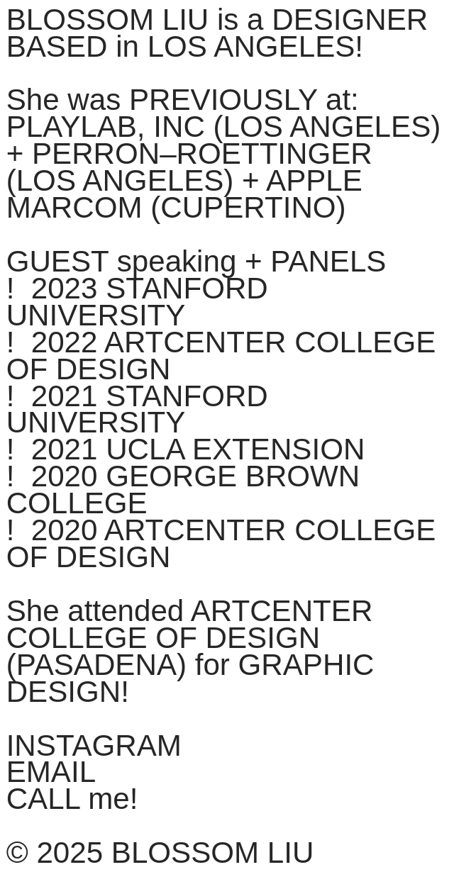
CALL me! (72, 798)
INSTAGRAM (94, 745)
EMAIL (51, 771)
